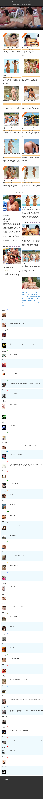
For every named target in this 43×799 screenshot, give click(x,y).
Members (29, 1)
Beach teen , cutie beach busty (8, 214)
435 (12, 130)
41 (32, 49)
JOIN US (24, 1)
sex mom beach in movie (31, 296)
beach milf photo (25, 302)
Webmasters (17, 780)
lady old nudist (25, 304)
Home (13, 1)
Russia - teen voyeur (6, 215)
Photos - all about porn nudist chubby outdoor (10, 216)
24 (12, 49)
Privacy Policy (13, 780)
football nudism (32, 294)
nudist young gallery (29, 300)
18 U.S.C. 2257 (22, 780)
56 (32, 130)
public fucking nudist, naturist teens (8, 212)
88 (32, 182)
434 (12, 77)
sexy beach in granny (6, 218)
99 (32, 76)
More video (18, 1)
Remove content (27, 780)
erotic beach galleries (6, 219)
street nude (34, 298)
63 (12, 157)
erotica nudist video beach (34, 302)
